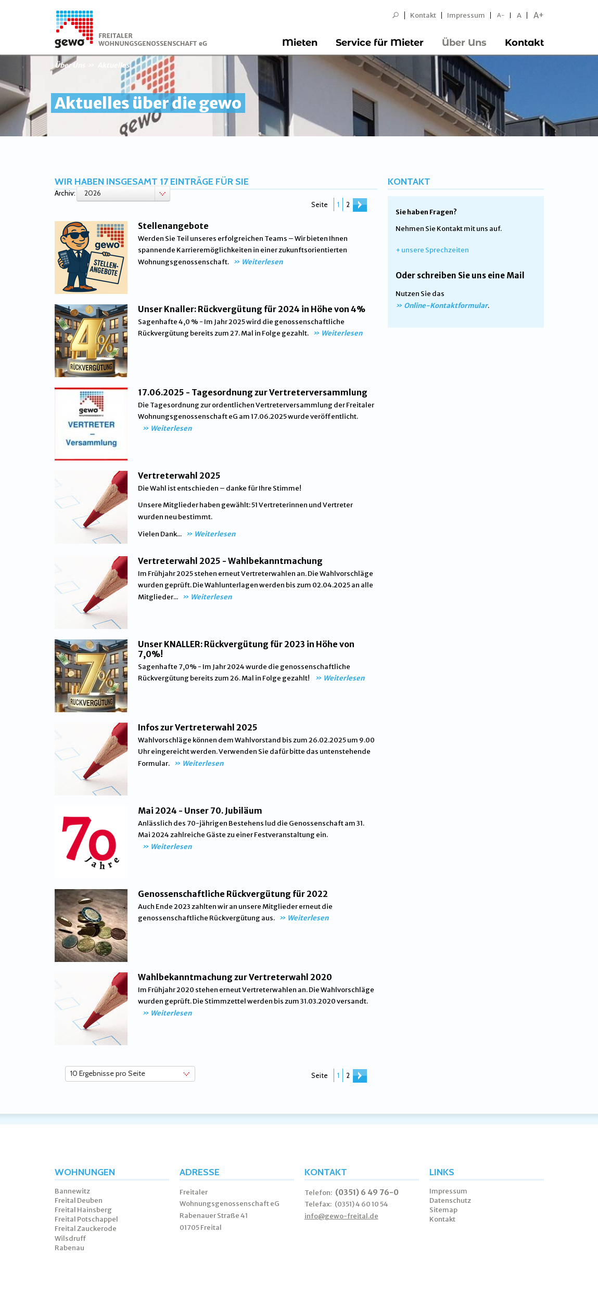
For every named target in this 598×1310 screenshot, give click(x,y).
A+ (538, 15)
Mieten (299, 42)
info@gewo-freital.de (341, 1216)
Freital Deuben (79, 1200)
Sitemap (443, 1209)
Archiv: (65, 193)
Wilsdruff (70, 1238)
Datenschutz (450, 1200)
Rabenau (69, 1247)
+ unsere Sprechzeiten (432, 250)
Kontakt (423, 15)
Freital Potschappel (86, 1219)
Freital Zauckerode (86, 1228)
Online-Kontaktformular (446, 305)
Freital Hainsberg (83, 1209)
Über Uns (464, 42)
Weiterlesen (262, 262)
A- (501, 15)
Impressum (466, 15)
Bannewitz (72, 1191)
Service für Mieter (380, 42)
